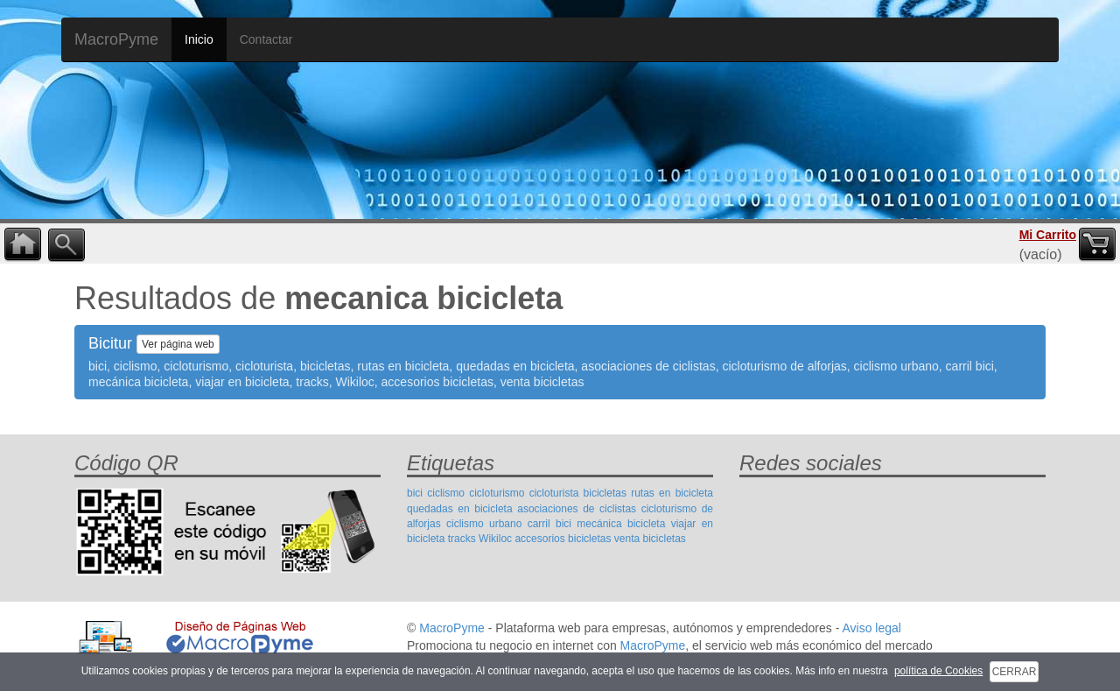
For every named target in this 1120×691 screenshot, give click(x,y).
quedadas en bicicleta (460, 509)
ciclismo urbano (484, 524)
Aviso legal (871, 628)
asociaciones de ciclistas (576, 509)
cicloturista (554, 493)
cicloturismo (496, 493)
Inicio (199, 39)
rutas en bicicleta (672, 493)
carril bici (549, 524)
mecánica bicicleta (621, 524)
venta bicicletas (650, 538)
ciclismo (446, 493)
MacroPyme (116, 39)
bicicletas (605, 493)
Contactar (266, 39)
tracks (462, 538)
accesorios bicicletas (562, 538)
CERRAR (1014, 672)
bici (415, 493)
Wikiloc (495, 538)
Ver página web (178, 344)
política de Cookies (938, 671)
